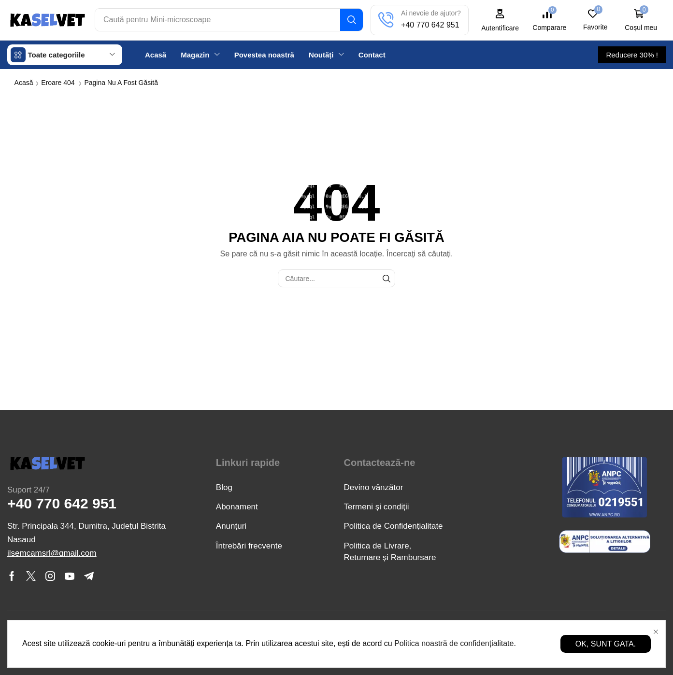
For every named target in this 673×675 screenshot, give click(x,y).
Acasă (23, 82)
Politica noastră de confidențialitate (454, 643)
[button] (500, 20)
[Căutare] (352, 20)
